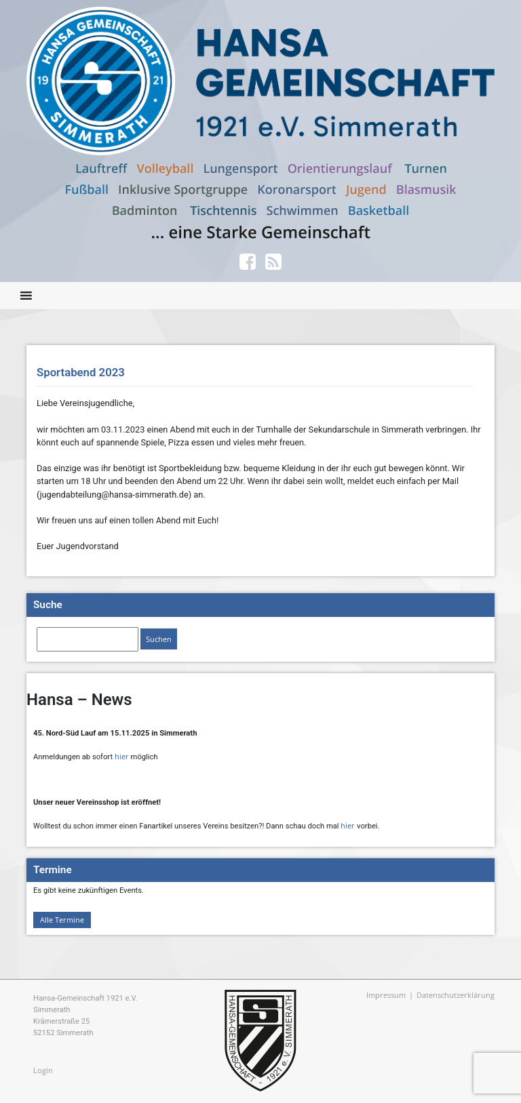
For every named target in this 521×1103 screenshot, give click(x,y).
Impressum (386, 995)
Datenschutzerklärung (456, 995)
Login (43, 1070)
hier (122, 756)
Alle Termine (62, 920)
